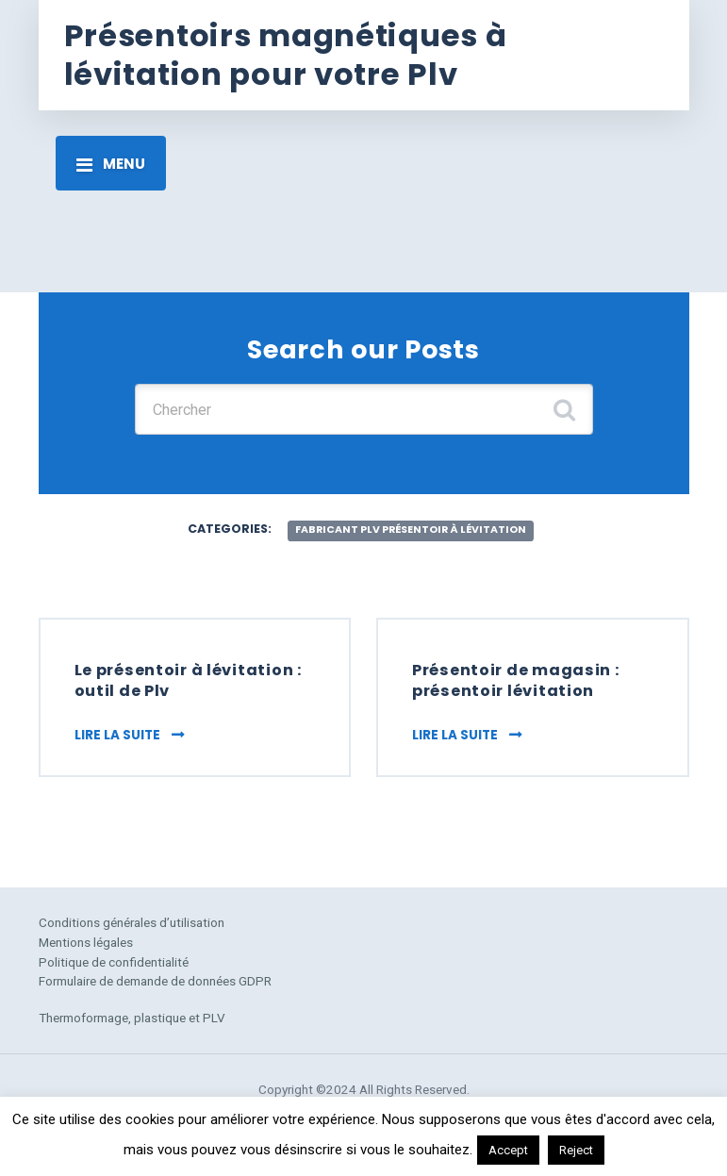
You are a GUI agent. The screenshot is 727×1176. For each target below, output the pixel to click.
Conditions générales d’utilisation (131, 922)
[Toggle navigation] (111, 163)
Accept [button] (508, 1150)
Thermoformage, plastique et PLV (132, 1017)
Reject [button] (576, 1150)
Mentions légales (86, 942)
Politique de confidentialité (114, 961)
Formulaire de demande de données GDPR (155, 980)
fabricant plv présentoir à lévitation (410, 529)
